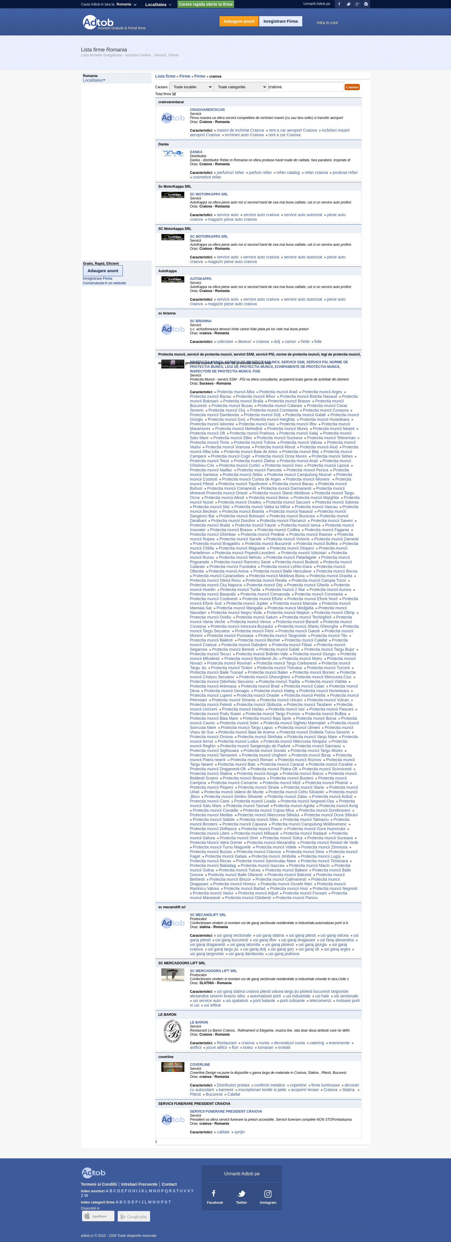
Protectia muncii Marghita (316, 497)
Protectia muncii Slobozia (259, 704)
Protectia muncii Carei (210, 801)
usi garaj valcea (334, 935)
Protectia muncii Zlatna (254, 460)
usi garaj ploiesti (279, 944)
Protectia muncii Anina (229, 571)
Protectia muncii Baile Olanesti (235, 874)
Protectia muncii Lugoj (321, 856)
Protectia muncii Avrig (338, 805)
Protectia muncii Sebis (243, 474)
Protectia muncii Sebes (332, 456)
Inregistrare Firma (280, 21)
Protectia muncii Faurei (255, 525)
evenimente (339, 1043)
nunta (264, 1043)
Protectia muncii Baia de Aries (250, 451)
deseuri (244, 341)
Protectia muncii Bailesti (211, 640)
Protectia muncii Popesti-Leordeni (245, 552)
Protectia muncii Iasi (257, 424)
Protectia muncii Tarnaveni (213, 755)
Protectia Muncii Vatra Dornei (216, 842)
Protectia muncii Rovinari (229, 663)
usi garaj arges (337, 949)
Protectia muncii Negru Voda (236, 612)
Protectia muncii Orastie (258, 695)
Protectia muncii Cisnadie (215, 810)
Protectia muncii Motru (302, 658)
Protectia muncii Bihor (255, 396)
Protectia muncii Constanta (274, 410)
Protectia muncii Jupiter (247, 603)
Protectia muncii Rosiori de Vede (329, 842)
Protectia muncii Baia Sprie (267, 718)
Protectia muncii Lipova (328, 465)
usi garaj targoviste (207, 953)
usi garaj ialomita (245, 944)
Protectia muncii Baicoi (303, 773)
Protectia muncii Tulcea (255, 442)
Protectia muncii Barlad (244, 888)
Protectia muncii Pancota (259, 470)
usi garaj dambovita (246, 953)
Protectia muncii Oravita (330, 575)
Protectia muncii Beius (269, 497)
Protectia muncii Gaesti (299, 631)
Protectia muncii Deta (305, 851)
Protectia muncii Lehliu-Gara (286, 566)
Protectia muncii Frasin (261, 828)
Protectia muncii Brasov (289, 401)
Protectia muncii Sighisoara (214, 750)
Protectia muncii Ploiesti (326, 782)
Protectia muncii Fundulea (233, 566)
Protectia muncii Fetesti (211, 704)
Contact (169, 1184)
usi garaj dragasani (298, 940)
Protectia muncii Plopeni (211, 787)
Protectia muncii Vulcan (328, 700)
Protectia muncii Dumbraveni (324, 810)
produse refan (345, 172)
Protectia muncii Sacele (240, 539)
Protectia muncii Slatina (211, 773)
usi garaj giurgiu (313, 944)
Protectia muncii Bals (236, 764)
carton (290, 341)
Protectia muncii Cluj (227, 410)
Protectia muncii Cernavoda (265, 594)
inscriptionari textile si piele (262, 1089)
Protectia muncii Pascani (331, 709)
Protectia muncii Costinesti (214, 598)
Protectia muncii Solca (283, 838)
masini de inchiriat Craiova (240, 130)
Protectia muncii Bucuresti (268, 543)
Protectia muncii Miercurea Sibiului (268, 815)
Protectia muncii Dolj (262, 414)
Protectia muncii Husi (289, 888)
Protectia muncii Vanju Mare (312, 736)
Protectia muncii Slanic (304, 787)
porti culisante (292, 1000)
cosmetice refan (207, 177)
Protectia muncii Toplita (279, 681)
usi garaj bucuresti (231, 940)
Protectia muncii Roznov (299, 759)
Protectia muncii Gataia (226, 856)
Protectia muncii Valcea (301, 442)
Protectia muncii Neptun (288, 612)
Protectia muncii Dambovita (214, 414)
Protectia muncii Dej (264, 585)
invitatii (284, 1047)
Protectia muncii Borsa (316, 718)
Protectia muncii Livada (255, 801)
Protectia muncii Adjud (258, 893)
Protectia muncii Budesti (296, 562)
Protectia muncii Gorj (226, 419)
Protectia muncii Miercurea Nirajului (295, 741)
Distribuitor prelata (233, 1085)
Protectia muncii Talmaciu (305, 819)
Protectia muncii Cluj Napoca (216, 585)
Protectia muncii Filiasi (292, 644)
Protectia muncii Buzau (232, 405)
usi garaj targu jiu (223, 949)
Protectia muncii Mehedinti (238, 428)
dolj (277, 341)
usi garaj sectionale (234, 935)
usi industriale (298, 996)
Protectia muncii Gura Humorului (316, 828)
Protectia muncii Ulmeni (299, 727)
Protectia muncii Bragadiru (216, 543)
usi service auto (207, 1000)
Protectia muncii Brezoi (230, 879)
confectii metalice (269, 1085)
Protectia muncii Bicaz (311, 755)
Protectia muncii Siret (239, 838)
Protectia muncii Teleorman (331, 437)
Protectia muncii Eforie (262, 598)
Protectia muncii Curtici (239, 465)
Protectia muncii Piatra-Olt (274, 769)
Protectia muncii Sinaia (258, 787)
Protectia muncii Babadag (213, 865)
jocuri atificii (216, 1047)
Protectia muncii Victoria (287, 539)
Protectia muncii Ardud (332, 796)
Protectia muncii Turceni (328, 667)
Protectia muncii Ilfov (298, 424)
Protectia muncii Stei (211, 506)
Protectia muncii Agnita (294, 805)
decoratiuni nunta (289, 1043)
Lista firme (165, 76)
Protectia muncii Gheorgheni (264, 677)
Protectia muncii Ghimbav (213, 534)
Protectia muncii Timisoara (324, 861)
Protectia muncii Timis (209, 442)
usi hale (322, 996)
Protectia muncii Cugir (230, 456)
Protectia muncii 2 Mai (285, 589)
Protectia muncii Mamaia (295, 603)
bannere (226, 1089)
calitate (223, 1132)
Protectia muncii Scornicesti (326, 769)
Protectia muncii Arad (278, 391)
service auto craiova (261, 214)
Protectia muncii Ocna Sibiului (331, 815)
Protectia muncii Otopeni (292, 548)
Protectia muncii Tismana (279, 667)
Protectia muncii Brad (260, 686)
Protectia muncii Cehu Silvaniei (296, 792)
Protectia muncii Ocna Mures (281, 456)
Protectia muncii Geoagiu (226, 690)
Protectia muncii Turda (240, 589)
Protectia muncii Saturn (257, 617)
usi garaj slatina (270, 935)
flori (235, 1047)
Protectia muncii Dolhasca (213, 828)
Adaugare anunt (239, 21)
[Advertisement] (105, 173)
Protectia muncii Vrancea (227, 447)
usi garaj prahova (283, 953)
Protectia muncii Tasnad (247, 805)
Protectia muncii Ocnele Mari (286, 884)
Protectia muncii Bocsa (336, 571)
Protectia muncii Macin (309, 865)
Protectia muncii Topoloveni (243, 483)
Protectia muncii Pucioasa (230, 635)
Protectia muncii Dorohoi (233, 520)
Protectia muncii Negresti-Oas (307, 801)
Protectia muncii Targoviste (282, 635)
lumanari (265, 1047)
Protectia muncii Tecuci (210, 654)
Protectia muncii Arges (322, 391)
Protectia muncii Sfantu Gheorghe (308, 626)
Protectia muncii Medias (211, 815)
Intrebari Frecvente (139, 1184)
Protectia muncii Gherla (308, 585)
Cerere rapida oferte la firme (206, 4)
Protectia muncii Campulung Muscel (299, 474)
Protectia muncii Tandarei (309, 704)
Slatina (349, 1089)
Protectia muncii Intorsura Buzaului (242, 626)
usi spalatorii (237, 1000)
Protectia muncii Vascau (316, 506)
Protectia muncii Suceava (279, 437)
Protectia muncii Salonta (337, 502)
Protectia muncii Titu (329, 635)
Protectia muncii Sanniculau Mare (266, 861)
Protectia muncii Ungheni (264, 755)
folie (318, 341)
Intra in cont (327, 22)
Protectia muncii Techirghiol (306, 617)
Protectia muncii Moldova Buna (277, 575)
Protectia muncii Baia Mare (214, 718)
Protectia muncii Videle (276, 847)
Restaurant (226, 1043)
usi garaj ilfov (264, 940)
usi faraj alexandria (337, 940)
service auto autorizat (303, 214)
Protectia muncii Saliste (214, 819)
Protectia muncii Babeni (286, 870)
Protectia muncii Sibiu (232, 437)
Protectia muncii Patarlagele (291, 557)
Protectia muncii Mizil (281, 782)
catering (317, 1043)
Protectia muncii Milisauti (256, 833)
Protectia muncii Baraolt (297, 621)
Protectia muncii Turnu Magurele (222, 847)
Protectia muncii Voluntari (303, 552)
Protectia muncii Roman (251, 759)
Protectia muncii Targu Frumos (273, 713)
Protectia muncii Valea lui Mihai (262, 506)
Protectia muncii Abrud (275, 447)
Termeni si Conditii (99, 1184)
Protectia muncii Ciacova (259, 851)
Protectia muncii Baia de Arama (246, 732)
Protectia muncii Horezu (234, 884)
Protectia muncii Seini (239, 723)
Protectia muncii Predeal (262, 534)
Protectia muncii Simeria (233, 700)
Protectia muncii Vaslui (213, 893)
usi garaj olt (309, 949)
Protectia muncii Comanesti (231, 488)
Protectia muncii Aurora (330, 589)
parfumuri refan (230, 172)
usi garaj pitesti (302, 935)
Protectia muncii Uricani (281, 700)
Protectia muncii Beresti (233, 649)
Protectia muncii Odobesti (248, 897)
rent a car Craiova (285, 135)
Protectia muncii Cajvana (244, 824)
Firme (185, 76)
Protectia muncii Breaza (244, 778)
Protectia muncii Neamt (334, 428)
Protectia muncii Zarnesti (336, 539)
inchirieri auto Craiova (244, 135)
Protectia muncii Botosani (242, 516)
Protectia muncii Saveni (332, 520)
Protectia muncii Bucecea (292, 516)
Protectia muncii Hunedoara (324, 419)
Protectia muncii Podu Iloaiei (215, 713)
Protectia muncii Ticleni (231, 667)
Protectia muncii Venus (250, 621)
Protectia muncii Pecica (307, 470)
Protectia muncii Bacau (210, 396)
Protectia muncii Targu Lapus (247, 727)
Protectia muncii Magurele (242, 548)
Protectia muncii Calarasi (279, 405)
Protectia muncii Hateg (274, 690)
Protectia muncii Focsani (305, 893)
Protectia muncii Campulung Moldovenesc (309, 824)
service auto (227, 214)
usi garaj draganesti (207, 944)
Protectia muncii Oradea (239, 502)
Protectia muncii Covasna (326, 410)
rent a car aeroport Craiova (293, 130)
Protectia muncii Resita (266, 580)
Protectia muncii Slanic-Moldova (280, 493)
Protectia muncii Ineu (284, 465)
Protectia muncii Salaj (298, 433)
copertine (298, 1085)
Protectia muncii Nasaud (291, 511)
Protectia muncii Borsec (314, 672)
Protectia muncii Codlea (278, 529)
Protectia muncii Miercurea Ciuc (323, 677)
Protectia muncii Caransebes (218, 575)
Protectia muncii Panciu (297, 897)
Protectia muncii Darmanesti (286, 488)
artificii (196, 1047)
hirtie (305, 341)
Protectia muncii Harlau (243, 709)
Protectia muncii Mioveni (308, 479)
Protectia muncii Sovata (265, 750)
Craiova (330, 1089)
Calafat (234, 1094)
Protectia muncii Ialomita (212, 424)
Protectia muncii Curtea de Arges (251, 479)
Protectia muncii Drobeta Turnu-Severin (314, 732)
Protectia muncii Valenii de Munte (234, 792)
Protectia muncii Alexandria (271, 842)
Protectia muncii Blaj (300, 451)
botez (248, 1047)
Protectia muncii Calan (304, 686)
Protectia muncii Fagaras (327, 529)
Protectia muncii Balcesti (289, 874)
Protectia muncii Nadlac (211, 470)
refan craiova (316, 172)
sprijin (239, 1132)
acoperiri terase (305, 1089)
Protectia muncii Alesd (224, 497)
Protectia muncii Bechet (259, 640)
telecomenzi (320, 1000)
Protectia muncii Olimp (334, 612)
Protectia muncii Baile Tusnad (216, 672)
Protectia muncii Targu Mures (317, 750)
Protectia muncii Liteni (210, 833)
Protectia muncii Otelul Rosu (215, 580)
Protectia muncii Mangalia (240, 608)
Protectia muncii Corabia (331, 764)
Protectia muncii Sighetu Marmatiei (294, 723)
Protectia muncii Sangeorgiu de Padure (255, 746)
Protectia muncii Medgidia (290, 608)
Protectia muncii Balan (268, 672)
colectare (225, 341)
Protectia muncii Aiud (319, 447)
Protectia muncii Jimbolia (273, 856)
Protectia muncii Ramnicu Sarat (242, 562)
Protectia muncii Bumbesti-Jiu (250, 658)
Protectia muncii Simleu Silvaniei (234, 796)
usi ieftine (212, 1005)
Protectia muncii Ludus (238, 741)
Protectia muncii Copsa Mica (268, 810)
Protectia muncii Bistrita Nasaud (308, 396)
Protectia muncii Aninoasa (213, 686)
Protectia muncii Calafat (306, 640)
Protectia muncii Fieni (254, 631)
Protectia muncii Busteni (291, 778)
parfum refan (260, 172)
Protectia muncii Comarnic (234, 782)
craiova (262, 341)
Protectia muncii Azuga (257, 773)
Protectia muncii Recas (210, 861)
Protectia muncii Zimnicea (324, 847)
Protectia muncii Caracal (282, 764)
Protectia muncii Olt (207, 433)
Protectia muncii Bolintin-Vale (262, 654)
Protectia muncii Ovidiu (210, 617)
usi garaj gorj (282, 949)
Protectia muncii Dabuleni (244, 644)
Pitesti (195, 1094)
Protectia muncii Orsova (211, 736)
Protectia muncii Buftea (317, 543)
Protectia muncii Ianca (300, 525)
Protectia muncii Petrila (304, 695)
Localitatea (155, 4)
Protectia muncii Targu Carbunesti (287, 663)
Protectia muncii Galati (305, 414)
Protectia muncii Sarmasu (318, 746)
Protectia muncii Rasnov (310, 534)
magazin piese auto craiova (232, 219)
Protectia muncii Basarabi (213, 594)
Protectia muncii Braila (243, 401)
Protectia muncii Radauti (305, 833)
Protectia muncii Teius (209, 460)
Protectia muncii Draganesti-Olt (218, 769)
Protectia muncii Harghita (272, 419)
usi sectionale (346, 996)
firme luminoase (326, 1085)
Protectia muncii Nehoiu (240, 557)
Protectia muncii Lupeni (211, 695)
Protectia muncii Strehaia (260, 736)
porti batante (264, 1000)
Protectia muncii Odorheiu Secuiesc (222, 681)
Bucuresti (214, 1094)
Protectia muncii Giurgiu (314, 654)
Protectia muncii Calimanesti (280, 879)
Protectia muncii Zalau (287, 796)
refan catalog (288, 172)
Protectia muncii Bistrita (243, 511)
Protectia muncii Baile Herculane (282, 571)
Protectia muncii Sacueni (288, 502)
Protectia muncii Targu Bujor (329, 649)
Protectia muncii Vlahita (326, 681)
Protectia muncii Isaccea (262, 865)
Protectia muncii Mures (287, 428)
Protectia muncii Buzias (211, 851)
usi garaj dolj (254, 949)
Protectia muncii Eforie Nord (312, 598)
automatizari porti (265, 996)
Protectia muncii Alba (236, 391)
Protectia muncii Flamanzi (283, 520)
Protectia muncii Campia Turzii (319, 580)
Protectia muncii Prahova (252, 433)
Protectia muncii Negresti (335, 888)
